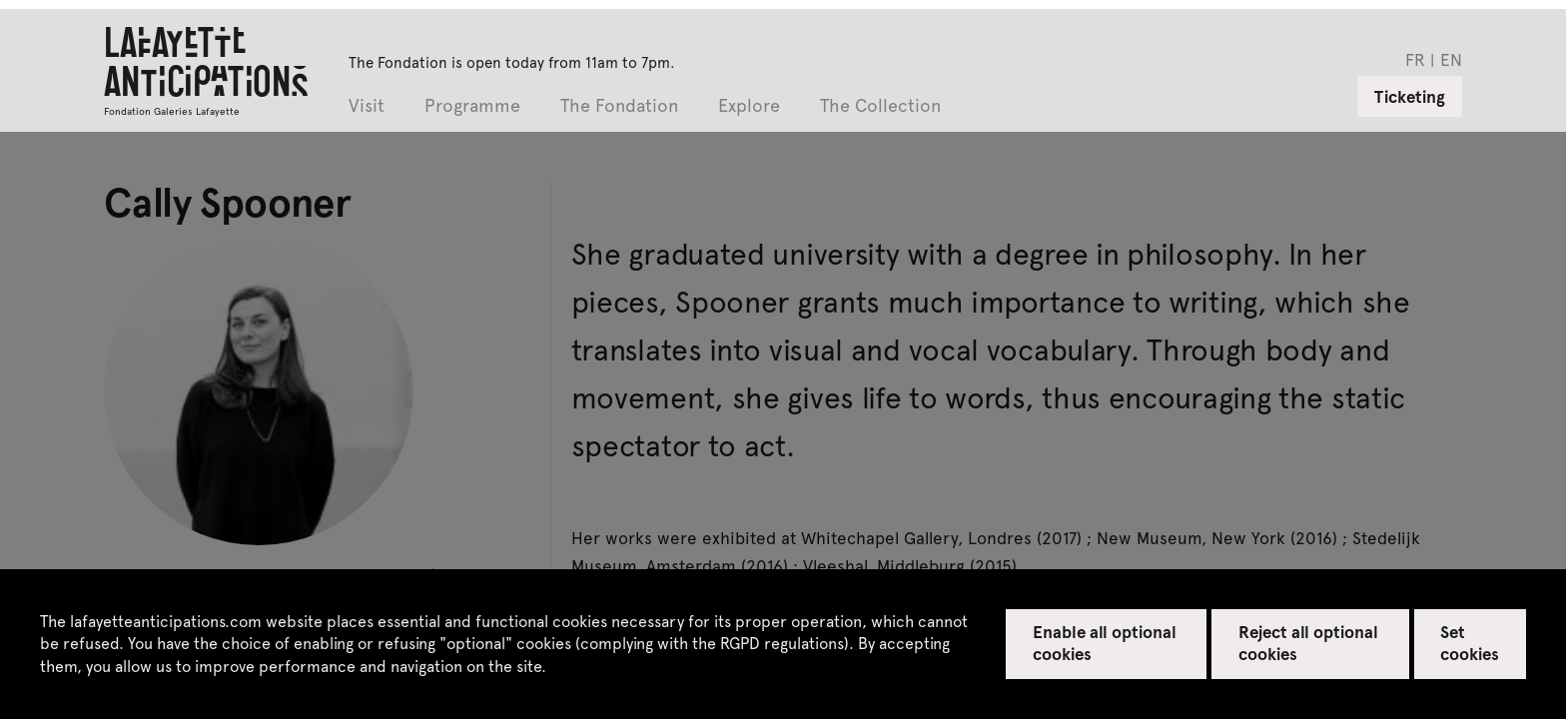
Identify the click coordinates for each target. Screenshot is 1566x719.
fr (1415, 59)
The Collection (880, 106)
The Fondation (619, 106)
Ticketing (1409, 96)
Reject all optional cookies (1308, 642)
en (1451, 59)
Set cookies (1469, 642)
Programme (472, 106)
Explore (749, 106)
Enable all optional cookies (1105, 642)
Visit (367, 106)
